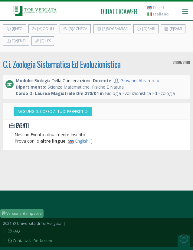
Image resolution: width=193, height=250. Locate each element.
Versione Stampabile (22, 213)
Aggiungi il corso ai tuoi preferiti (53, 111)
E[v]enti (16, 40)
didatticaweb (119, 11)
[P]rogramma (112, 28)
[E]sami (173, 28)
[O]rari (146, 28)
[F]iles (43, 40)
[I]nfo (14, 28)
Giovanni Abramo (137, 80)
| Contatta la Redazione (28, 240)
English (156, 7)
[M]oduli (43, 28)
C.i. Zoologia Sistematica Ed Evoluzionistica (61, 64)
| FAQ (11, 231)
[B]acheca (75, 28)
